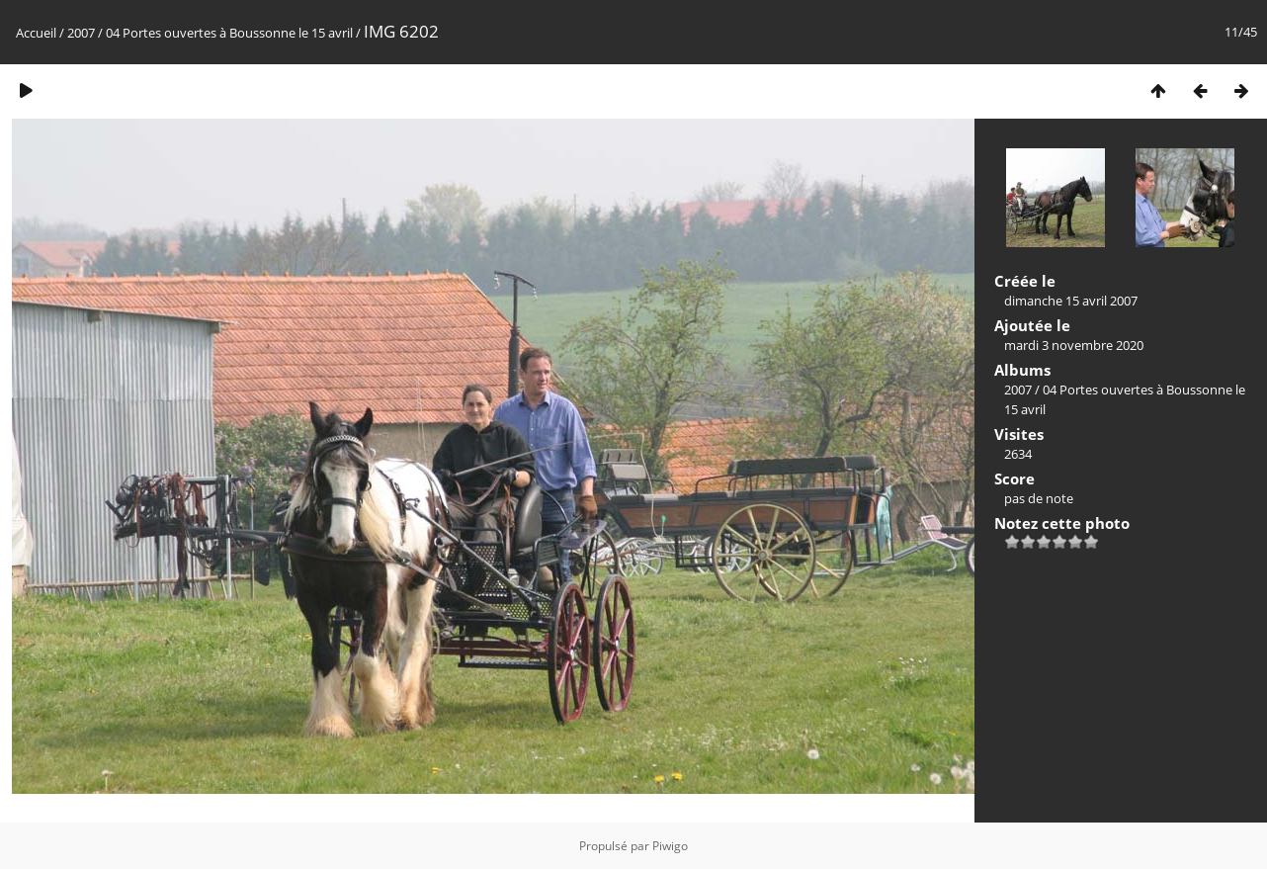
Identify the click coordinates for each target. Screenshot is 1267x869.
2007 (81, 33)
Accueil (36, 33)
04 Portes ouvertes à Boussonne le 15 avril (231, 33)
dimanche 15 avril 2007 (1071, 300)
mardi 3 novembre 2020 (1073, 345)
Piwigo (670, 845)
